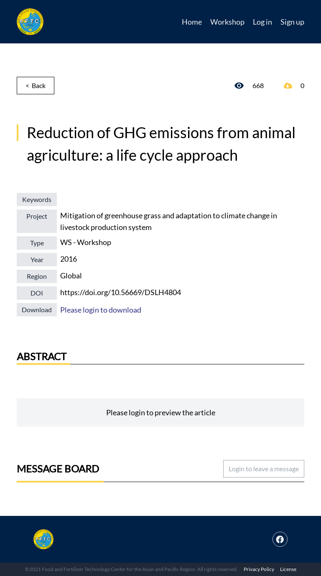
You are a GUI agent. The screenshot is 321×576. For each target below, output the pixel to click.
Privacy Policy (259, 569)
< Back (35, 85)
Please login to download (100, 309)
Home (192, 21)
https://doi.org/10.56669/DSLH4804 (120, 292)
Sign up (292, 21)
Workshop (227, 21)
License (288, 569)
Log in (262, 21)
